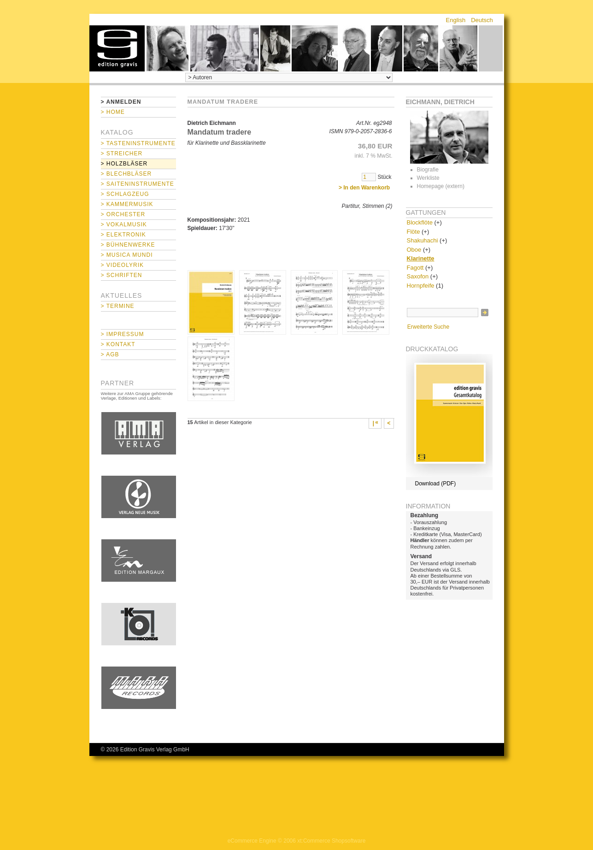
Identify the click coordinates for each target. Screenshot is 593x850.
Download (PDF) (435, 483)
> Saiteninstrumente (137, 184)
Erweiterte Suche (428, 327)
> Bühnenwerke (128, 245)
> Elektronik (123, 234)
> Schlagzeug (125, 194)
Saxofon (418, 276)
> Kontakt (118, 344)
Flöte (413, 231)
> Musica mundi (127, 255)
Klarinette (420, 258)
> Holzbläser (124, 163)
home (117, 48)
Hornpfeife (420, 285)
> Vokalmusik (124, 224)
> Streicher (122, 153)
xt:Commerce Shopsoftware (331, 841)
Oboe (414, 249)
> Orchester (123, 214)
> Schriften (121, 275)
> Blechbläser (126, 174)
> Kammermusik (127, 204)
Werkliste (428, 178)
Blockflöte (420, 222)
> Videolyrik (122, 265)
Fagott (415, 267)
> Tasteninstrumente (138, 143)
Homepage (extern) (440, 186)
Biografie (428, 169)
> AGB (110, 354)
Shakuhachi (422, 240)
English (456, 20)
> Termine (118, 306)
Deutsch (482, 20)
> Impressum (122, 334)
